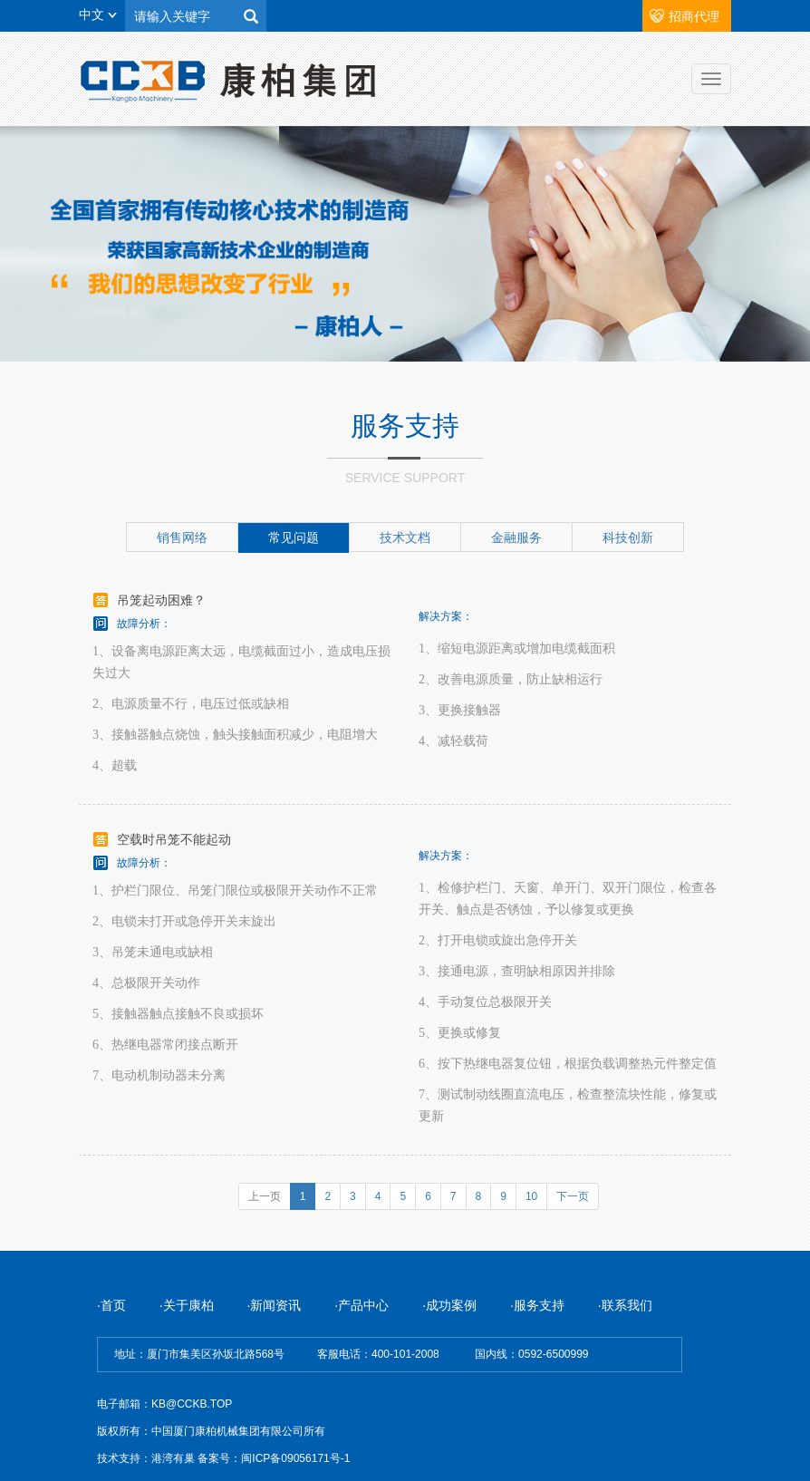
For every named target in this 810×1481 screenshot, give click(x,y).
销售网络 (182, 537)
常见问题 (293, 537)
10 (531, 1196)
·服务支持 (537, 1305)
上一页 (264, 1196)
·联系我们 (625, 1305)
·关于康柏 (188, 1305)
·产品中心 (361, 1305)
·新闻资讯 (276, 1305)
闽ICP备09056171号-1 (295, 1458)
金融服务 (516, 537)
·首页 (111, 1305)
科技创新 (628, 537)
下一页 (572, 1196)
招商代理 (694, 16)
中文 (98, 14)
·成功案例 (449, 1305)
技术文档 (405, 537)
